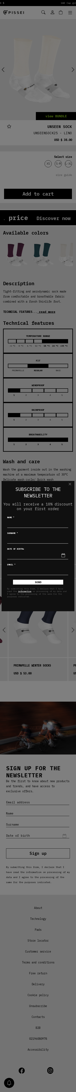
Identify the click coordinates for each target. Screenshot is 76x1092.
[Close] (70, 484)
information (24, 591)
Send (38, 582)
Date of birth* (15, 549)
